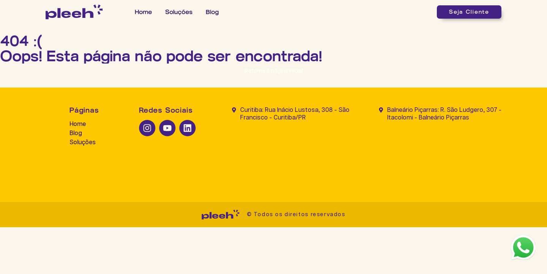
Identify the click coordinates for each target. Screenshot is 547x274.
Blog (212, 12)
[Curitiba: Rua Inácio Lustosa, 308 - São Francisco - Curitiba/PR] (292, 154)
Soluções (179, 12)
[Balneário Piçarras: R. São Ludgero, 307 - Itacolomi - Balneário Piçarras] (439, 154)
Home (143, 12)
